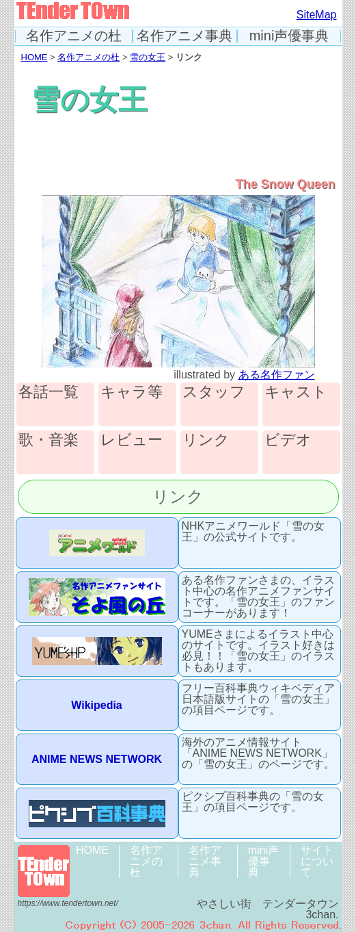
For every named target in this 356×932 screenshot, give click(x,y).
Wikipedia (96, 705)
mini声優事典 (289, 36)
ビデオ (288, 440)
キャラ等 (131, 392)
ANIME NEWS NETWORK (96, 759)
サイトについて (317, 861)
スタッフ (213, 392)
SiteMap (317, 15)
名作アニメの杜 (74, 36)
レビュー (131, 440)
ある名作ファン (276, 374)
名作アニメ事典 (184, 36)
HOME (34, 57)
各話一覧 (48, 392)
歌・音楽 (48, 440)
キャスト (295, 392)
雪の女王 (147, 57)
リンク (206, 440)
